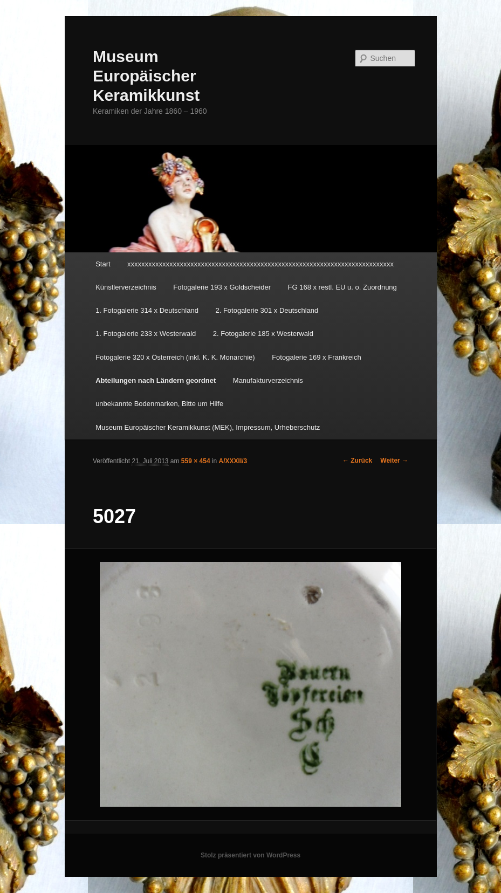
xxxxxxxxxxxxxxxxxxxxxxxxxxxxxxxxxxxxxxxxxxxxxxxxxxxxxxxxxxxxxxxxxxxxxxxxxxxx (260, 264)
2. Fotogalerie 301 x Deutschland (266, 310)
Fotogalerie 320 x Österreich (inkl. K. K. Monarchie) (175, 357)
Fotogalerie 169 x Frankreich (316, 357)
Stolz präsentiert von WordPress (250, 855)
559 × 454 (195, 461)
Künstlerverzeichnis (125, 287)
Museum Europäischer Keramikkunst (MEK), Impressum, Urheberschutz (207, 427)
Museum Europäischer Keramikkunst (146, 75)
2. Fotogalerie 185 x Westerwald (263, 333)
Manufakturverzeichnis (268, 380)
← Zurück (357, 460)
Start (102, 264)
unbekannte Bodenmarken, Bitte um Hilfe (159, 404)
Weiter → (394, 460)
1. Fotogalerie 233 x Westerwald (145, 333)
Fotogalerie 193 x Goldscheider (222, 287)
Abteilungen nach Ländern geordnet (155, 380)
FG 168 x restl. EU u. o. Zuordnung (342, 287)
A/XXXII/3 (233, 461)
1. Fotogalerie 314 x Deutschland (146, 310)
